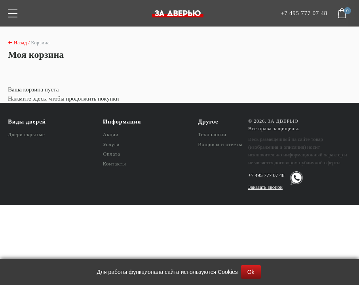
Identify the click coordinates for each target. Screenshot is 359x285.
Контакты (114, 164)
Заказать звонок (265, 187)
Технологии (212, 134)
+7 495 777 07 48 (304, 13)
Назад (20, 42)
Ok (251, 272)
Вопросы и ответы (220, 144)
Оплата (111, 154)
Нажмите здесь (27, 98)
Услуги (111, 144)
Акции (111, 134)
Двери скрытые (26, 134)
